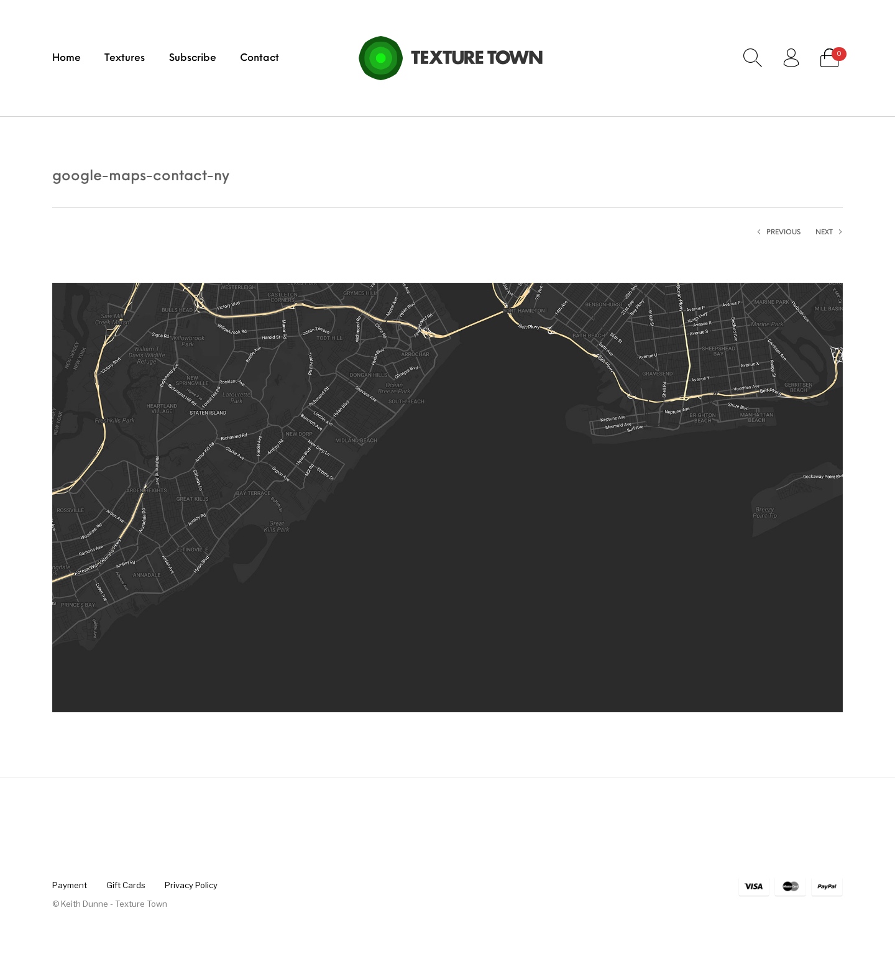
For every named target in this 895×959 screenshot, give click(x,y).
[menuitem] (66, 58)
